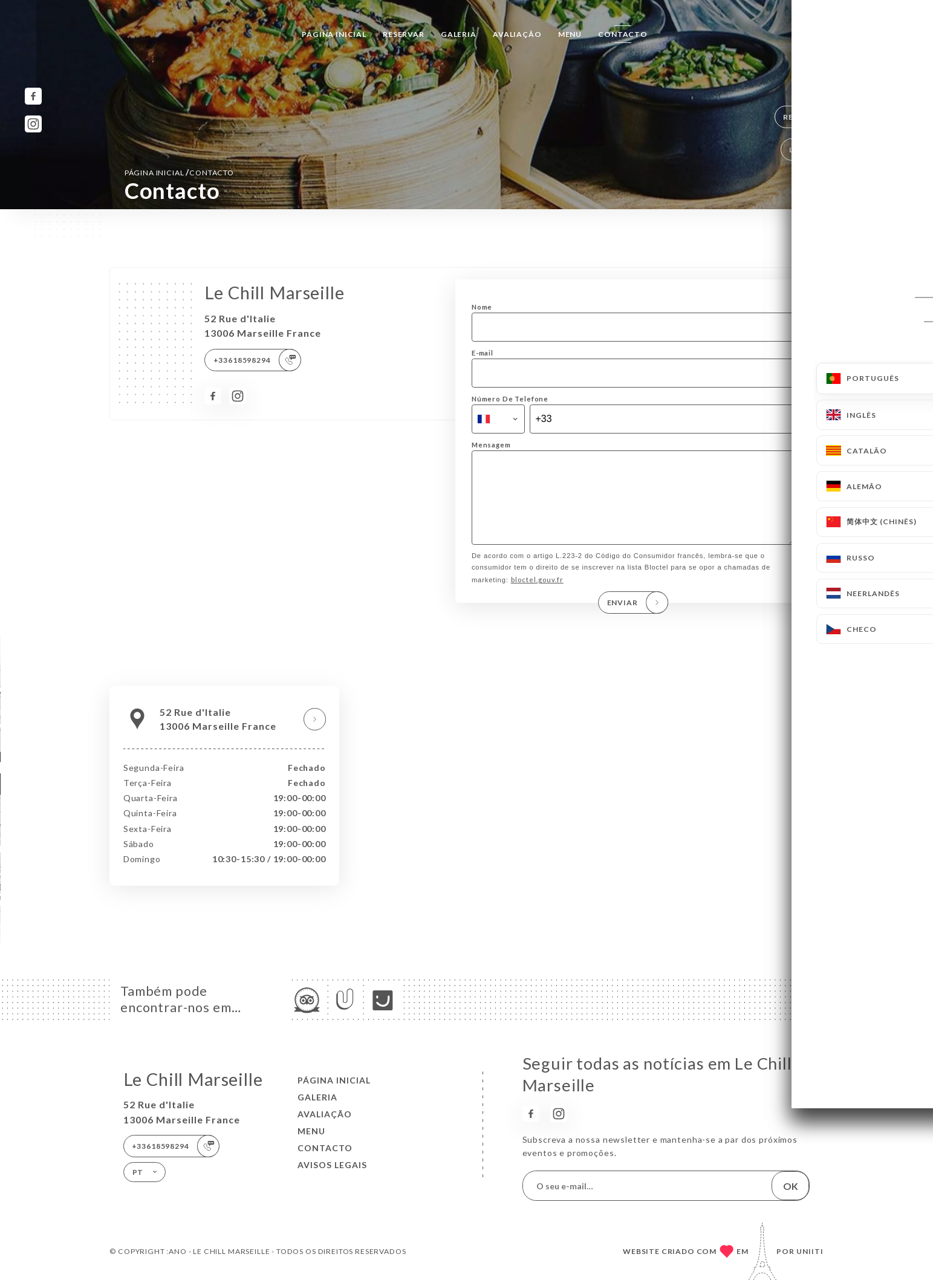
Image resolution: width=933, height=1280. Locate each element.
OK (790, 1186)
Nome (482, 307)
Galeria (458, 34)
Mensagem (491, 445)
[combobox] (498, 419)
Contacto (623, 34)
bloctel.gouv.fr (537, 596)
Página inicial (334, 34)
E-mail (482, 353)
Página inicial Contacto (179, 172)
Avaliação (517, 34)
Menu (570, 34)
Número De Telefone (510, 399)
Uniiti (810, 1251)
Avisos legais (332, 1165)
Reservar (403, 34)
